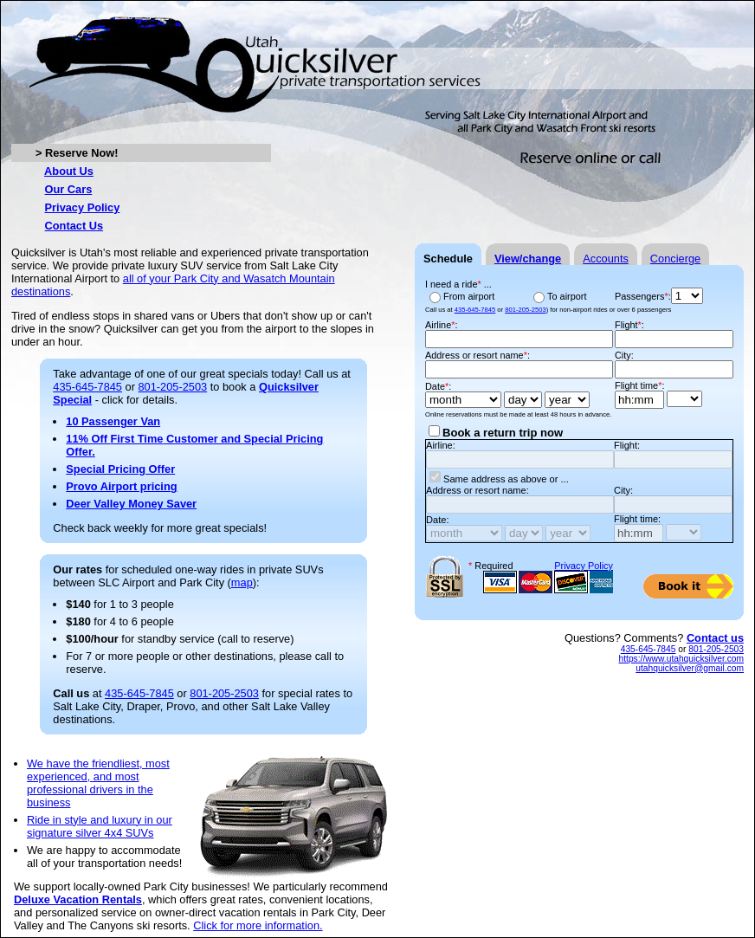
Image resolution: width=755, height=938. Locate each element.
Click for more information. (257, 925)
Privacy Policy (82, 207)
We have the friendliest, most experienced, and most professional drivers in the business (98, 783)
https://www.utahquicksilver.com (681, 658)
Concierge (675, 258)
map (242, 582)
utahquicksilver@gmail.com (690, 668)
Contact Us (74, 225)
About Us (69, 171)
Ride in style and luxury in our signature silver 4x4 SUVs (99, 826)
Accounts (606, 258)
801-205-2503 (173, 386)
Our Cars (69, 189)
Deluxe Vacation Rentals (78, 899)
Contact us (715, 637)
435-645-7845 (87, 386)
